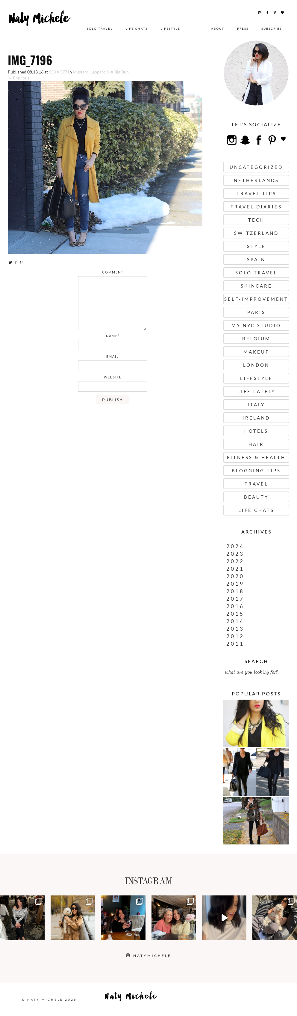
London (256, 365)
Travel (256, 483)
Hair (256, 444)
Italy (256, 404)
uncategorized (256, 167)
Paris (256, 312)
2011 (235, 644)
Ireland (256, 417)
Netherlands (256, 180)
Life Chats (136, 28)
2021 (235, 569)
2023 (235, 554)
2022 (235, 561)
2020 (235, 576)
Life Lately (256, 391)
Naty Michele (42, 26)
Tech (256, 220)
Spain (256, 259)
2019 (235, 584)
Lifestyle (170, 28)
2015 (235, 614)
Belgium (256, 338)
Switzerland (256, 233)
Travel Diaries (256, 206)
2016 (235, 606)
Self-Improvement (256, 299)
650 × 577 (58, 71)
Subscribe (271, 28)
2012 (235, 636)
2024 (235, 546)
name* (112, 336)
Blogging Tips (256, 470)
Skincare (256, 285)
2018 (235, 591)
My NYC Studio (256, 325)
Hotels (256, 431)
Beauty (256, 497)
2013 (235, 629)
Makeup (256, 351)
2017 (235, 599)
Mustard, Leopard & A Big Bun (101, 71)
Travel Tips (256, 193)
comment (112, 272)
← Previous (18, 77)
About (217, 28)
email (112, 356)
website (113, 377)
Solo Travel (100, 28)
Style (256, 246)
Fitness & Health (256, 457)
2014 (235, 621)
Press (242, 28)
